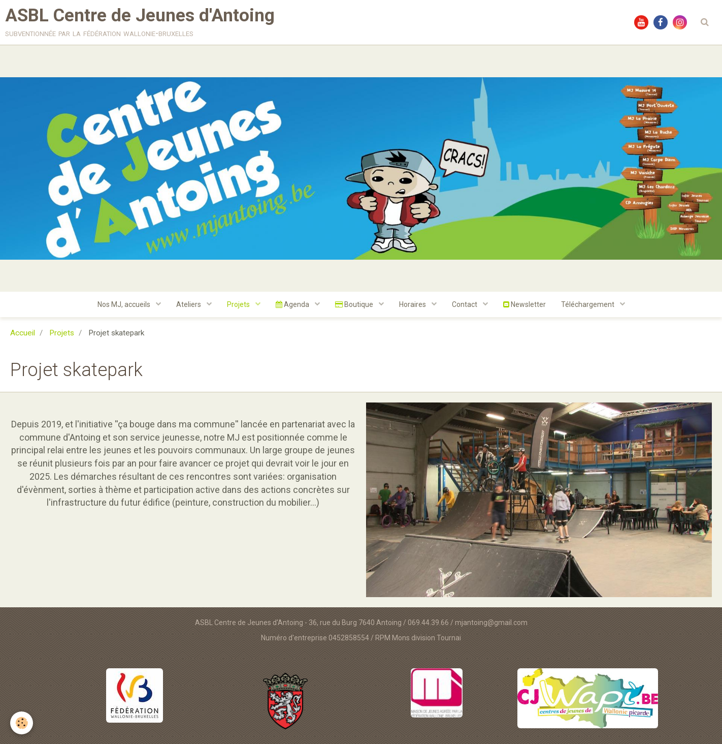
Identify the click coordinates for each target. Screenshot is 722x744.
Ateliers (189, 304)
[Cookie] (21, 722)
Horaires (413, 304)
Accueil (22, 332)
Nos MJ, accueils (124, 304)
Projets (239, 304)
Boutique (355, 304)
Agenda (293, 304)
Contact (465, 304)
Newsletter (524, 304)
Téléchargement (588, 304)
